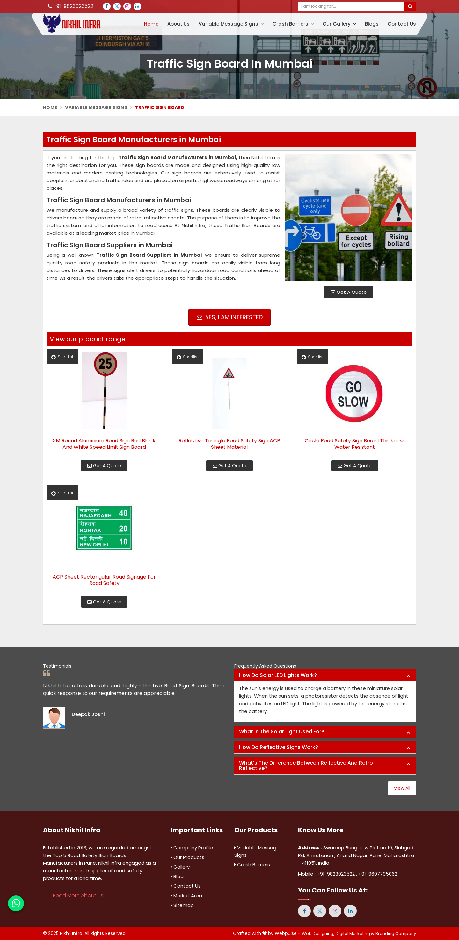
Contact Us (402, 23)
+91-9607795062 (377, 873)
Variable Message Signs (231, 23)
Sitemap (182, 905)
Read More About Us (78, 895)
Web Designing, (318, 933)
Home (151, 23)
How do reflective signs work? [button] (278, 747)
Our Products (187, 857)
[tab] (325, 675)
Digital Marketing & (355, 933)
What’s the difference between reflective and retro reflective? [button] (306, 765)
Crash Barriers (293, 23)
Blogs (372, 23)
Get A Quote (349, 292)
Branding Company (395, 933)
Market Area (186, 895)
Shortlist (62, 357)
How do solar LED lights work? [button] (278, 675)
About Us (178, 23)
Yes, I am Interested (230, 317)
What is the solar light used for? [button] (281, 731)
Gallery (180, 866)
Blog (177, 876)
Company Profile (192, 847)
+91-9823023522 (70, 6)
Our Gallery (339, 23)
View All (402, 788)
